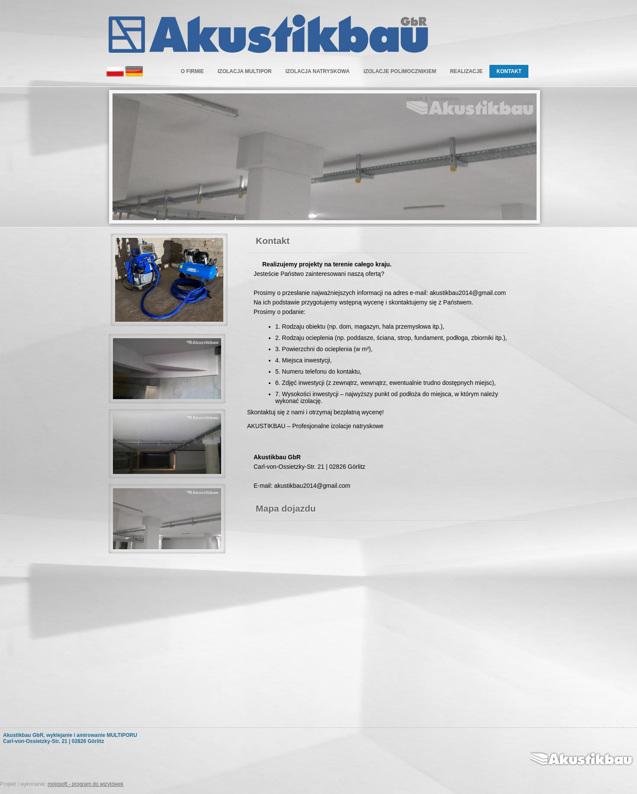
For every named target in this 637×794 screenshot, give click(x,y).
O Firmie (192, 71)
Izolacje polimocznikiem (400, 71)
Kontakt (508, 71)
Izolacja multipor (245, 71)
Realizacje (466, 71)
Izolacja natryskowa (318, 71)
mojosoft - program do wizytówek (85, 784)
